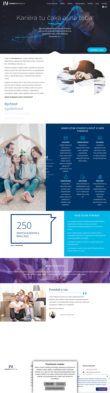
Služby (33, 372)
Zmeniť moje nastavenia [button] (55, 388)
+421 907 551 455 (90, 369)
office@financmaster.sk (91, 372)
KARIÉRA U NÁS (97, 50)
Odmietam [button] (60, 384)
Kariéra (33, 380)
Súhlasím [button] (49, 384)
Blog (32, 383)
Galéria (33, 375)
